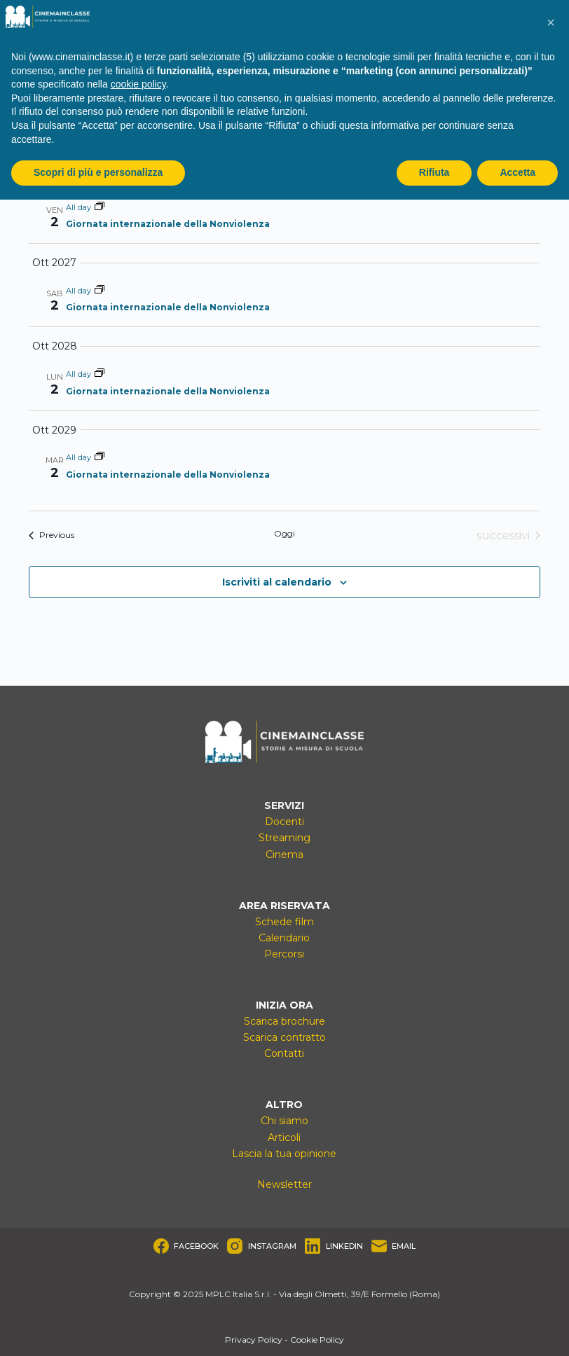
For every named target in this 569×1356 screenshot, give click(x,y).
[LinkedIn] (334, 1246)
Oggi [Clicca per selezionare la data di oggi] (284, 533)
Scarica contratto (284, 1037)
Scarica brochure (284, 1021)
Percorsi (284, 954)
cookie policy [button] (138, 84)
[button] (551, 22)
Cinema (284, 854)
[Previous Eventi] (51, 536)
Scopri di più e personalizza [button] (98, 172)
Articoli (284, 1137)
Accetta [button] (517, 172)
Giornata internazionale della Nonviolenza (168, 224)
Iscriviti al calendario (276, 582)
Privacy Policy (253, 1339)
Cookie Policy (317, 1339)
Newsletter (284, 1184)
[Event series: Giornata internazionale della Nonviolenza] (99, 207)
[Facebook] (186, 1246)
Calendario (284, 938)
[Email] (393, 1246)
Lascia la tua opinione (284, 1153)
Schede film (284, 921)
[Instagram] (261, 1246)
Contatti (284, 1053)
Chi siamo (284, 1120)
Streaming (284, 837)
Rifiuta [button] (434, 172)
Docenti (284, 821)
